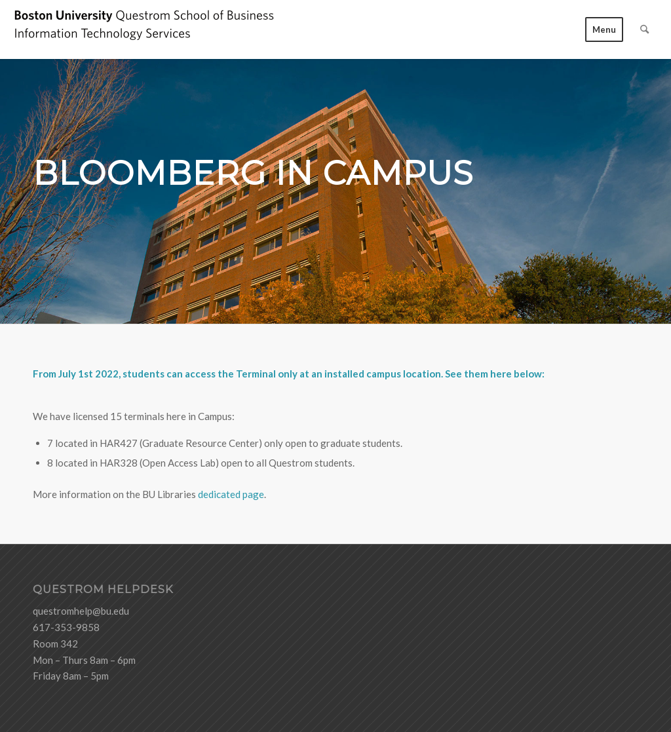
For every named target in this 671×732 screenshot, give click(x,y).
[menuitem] (604, 29)
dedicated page (231, 494)
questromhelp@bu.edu (81, 611)
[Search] (644, 29)
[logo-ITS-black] (144, 29)
